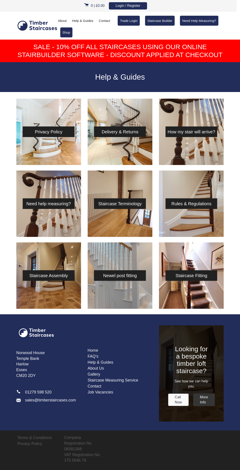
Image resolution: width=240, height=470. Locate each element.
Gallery (94, 374)
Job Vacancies (100, 392)
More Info (204, 399)
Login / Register (127, 6)
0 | (94, 6)
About (62, 21)
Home (93, 350)
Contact (104, 21)
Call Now (178, 399)
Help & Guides (82, 21)
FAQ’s (93, 356)
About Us (96, 368)
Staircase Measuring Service (113, 380)
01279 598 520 (38, 392)
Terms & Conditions (34, 437)
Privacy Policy (29, 443)
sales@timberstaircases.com (46, 400)
